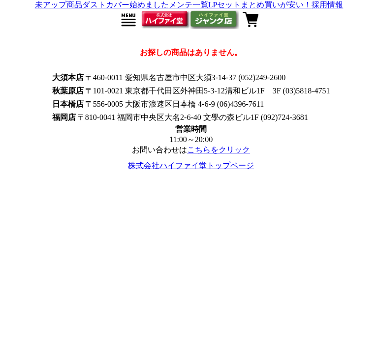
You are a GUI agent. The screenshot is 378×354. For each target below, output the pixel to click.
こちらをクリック (218, 150)
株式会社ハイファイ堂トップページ (191, 165)
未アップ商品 (58, 4)
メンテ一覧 (188, 4)
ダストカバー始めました (125, 4)
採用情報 (327, 4)
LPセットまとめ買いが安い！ (260, 4)
